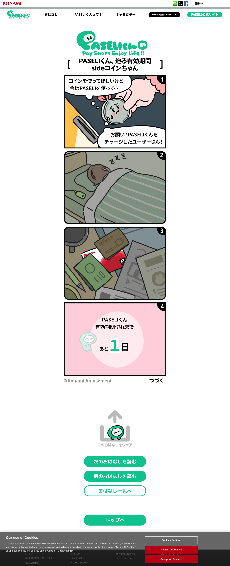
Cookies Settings (171, 543)
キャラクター (126, 14)
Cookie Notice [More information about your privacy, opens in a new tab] (66, 554)
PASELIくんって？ (88, 14)
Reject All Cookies (171, 553)
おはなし (51, 14)
